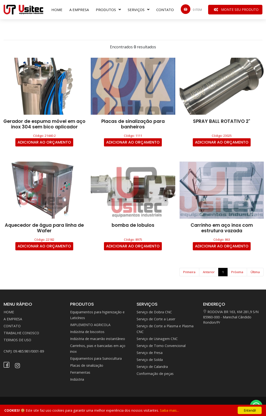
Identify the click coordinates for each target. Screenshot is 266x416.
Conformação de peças (155, 373)
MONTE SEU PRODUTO (236, 9)
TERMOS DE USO (17, 340)
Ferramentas (80, 372)
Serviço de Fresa (150, 352)
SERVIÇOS (136, 9)
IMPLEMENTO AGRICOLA (90, 324)
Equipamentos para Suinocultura (96, 358)
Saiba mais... (169, 410)
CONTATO (165, 9)
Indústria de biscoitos (87, 331)
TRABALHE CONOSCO (21, 333)
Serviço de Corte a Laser (156, 319)
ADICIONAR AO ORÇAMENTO (44, 142)
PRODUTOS (106, 9)
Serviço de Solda (150, 359)
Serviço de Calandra (152, 366)
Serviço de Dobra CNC (154, 312)
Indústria (77, 379)
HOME (56, 9)
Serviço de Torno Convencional (161, 345)
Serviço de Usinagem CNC (157, 338)
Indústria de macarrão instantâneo (97, 338)
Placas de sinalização (86, 365)
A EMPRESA (79, 9)
